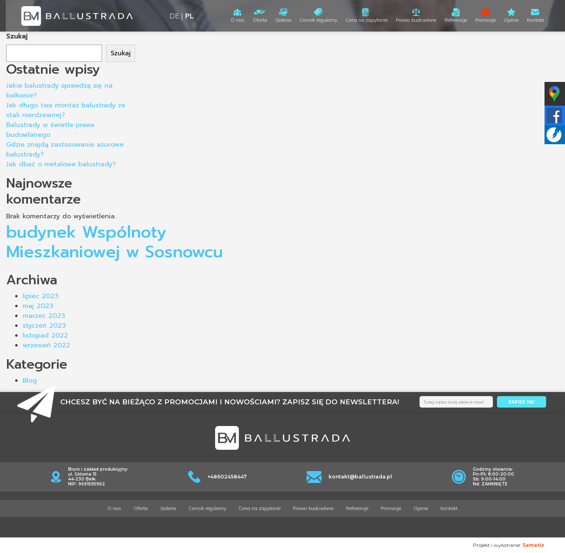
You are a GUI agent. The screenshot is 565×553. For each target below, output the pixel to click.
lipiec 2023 (41, 296)
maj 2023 (38, 306)
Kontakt (535, 20)
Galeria (283, 20)
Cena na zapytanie (366, 20)
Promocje (485, 20)
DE (174, 15)
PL (189, 15)
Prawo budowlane (416, 20)
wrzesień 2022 (46, 345)
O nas (238, 20)
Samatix (533, 545)
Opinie (511, 20)
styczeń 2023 (44, 326)
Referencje (456, 20)
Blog (30, 380)
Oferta (260, 20)
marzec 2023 (44, 316)
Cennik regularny (318, 20)
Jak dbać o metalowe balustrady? (61, 164)
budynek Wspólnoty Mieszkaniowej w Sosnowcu (114, 242)
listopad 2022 (45, 335)
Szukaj (16, 36)
